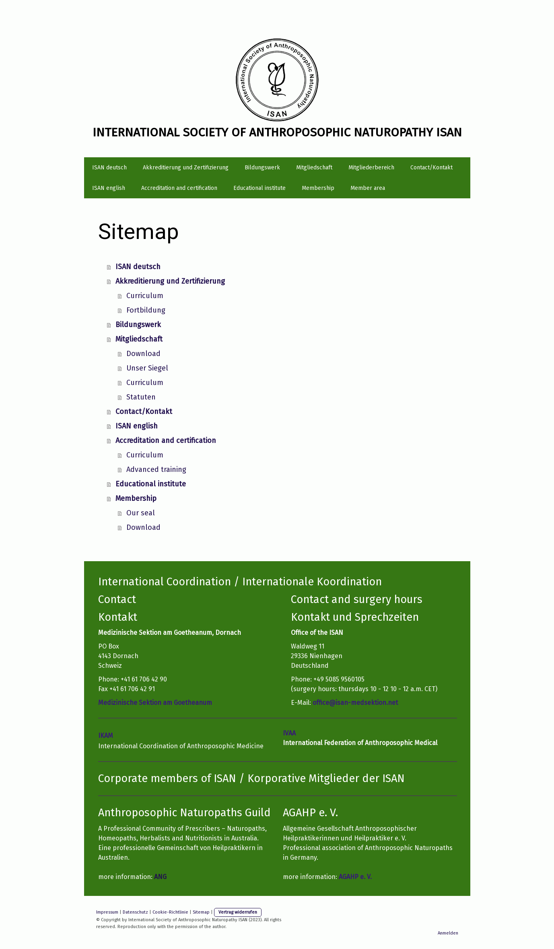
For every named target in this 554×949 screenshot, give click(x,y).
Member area (367, 188)
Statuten (141, 397)
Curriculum (144, 295)
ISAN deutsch (109, 167)
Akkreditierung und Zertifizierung (186, 167)
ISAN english (108, 188)
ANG (160, 877)
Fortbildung (145, 310)
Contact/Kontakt (431, 167)
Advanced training (156, 469)
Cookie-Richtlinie (170, 912)
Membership (318, 188)
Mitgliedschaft (314, 167)
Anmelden (448, 933)
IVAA (289, 733)
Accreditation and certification (179, 188)
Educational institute (259, 188)
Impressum (107, 912)
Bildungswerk (262, 167)
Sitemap (201, 912)
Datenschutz (135, 912)
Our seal (140, 512)
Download (143, 353)
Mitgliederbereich (371, 167)
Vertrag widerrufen (237, 912)
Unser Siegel (147, 368)
